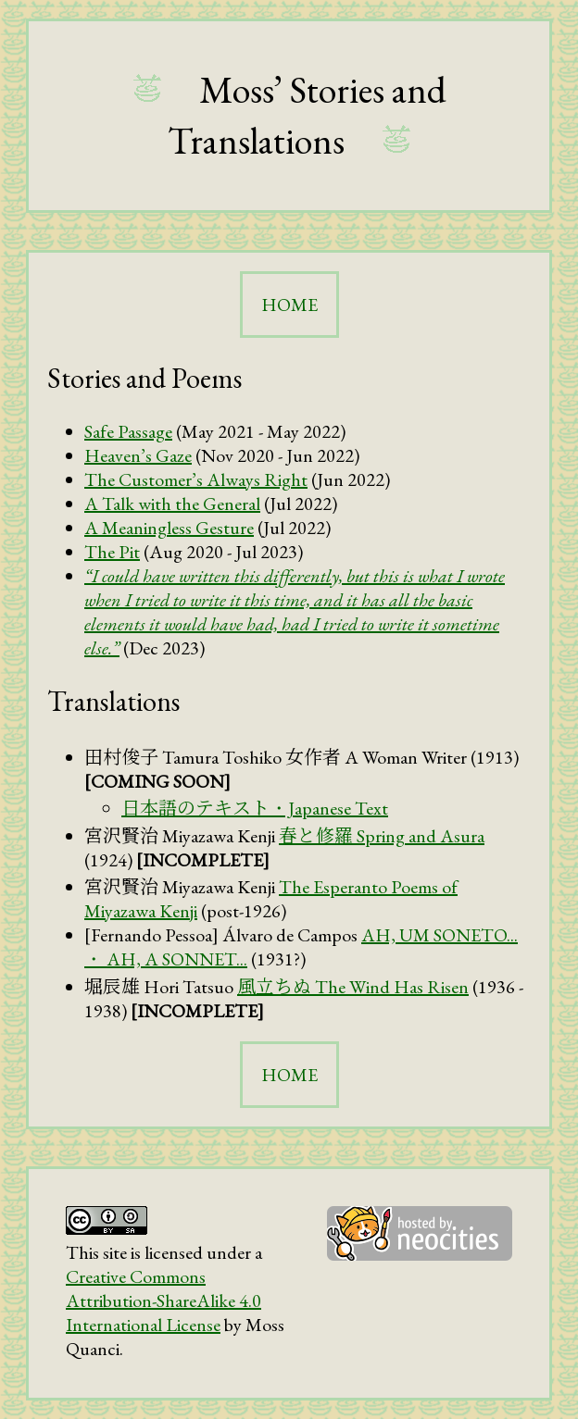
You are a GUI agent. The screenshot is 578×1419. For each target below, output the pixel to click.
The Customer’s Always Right (196, 479)
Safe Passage (128, 431)
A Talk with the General (172, 504)
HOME (289, 305)
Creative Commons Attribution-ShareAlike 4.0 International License (163, 1300)
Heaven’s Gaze (138, 455)
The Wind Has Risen (353, 987)
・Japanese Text (254, 808)
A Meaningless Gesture (169, 528)
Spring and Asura (381, 836)
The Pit (112, 552)
